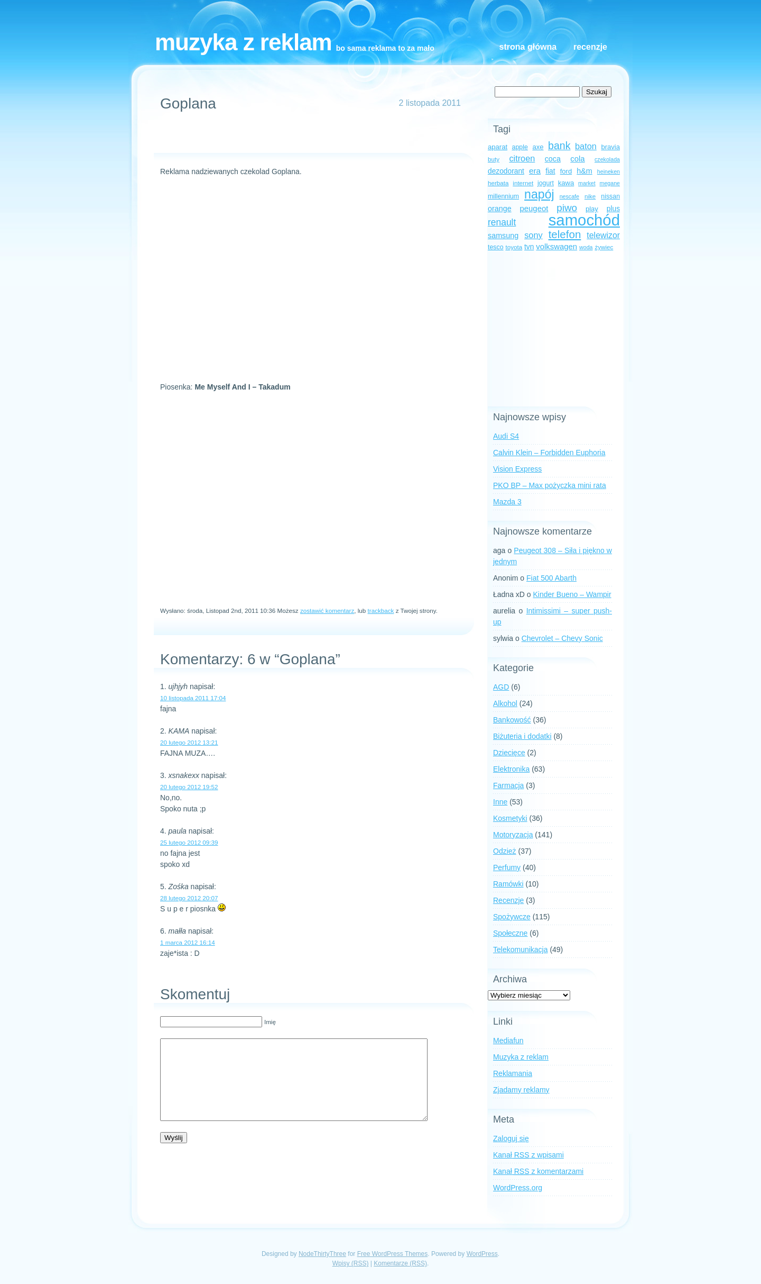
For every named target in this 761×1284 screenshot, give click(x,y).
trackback (381, 610)
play (592, 209)
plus (613, 209)
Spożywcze (512, 916)
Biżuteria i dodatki (522, 736)
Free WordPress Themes (392, 1254)
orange (500, 208)
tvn (529, 247)
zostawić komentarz (327, 610)
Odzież (504, 851)
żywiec (604, 246)
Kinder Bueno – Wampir (572, 594)
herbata (498, 182)
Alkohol (505, 703)
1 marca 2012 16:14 (187, 942)
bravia (610, 147)
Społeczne (510, 933)
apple (520, 147)
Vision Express (517, 469)
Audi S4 (506, 436)
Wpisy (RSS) (350, 1263)
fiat (550, 171)
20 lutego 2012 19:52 (189, 786)
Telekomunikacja (520, 949)
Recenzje (590, 46)
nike (590, 196)
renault (502, 222)
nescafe (569, 196)
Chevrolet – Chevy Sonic (562, 638)
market (587, 183)
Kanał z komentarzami (538, 1171)
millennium (503, 196)
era (535, 170)
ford (566, 171)
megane (610, 183)
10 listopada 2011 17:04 (193, 697)
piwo (566, 207)
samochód (584, 220)
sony (533, 235)
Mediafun (508, 1040)
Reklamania (512, 1073)
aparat (497, 147)
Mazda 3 (507, 502)
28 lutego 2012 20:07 (189, 897)
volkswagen (556, 246)
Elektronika (511, 769)
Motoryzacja (513, 834)
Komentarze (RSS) (400, 1263)
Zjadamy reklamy (521, 1090)
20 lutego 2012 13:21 (189, 742)
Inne (500, 802)
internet (523, 182)
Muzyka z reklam (243, 42)
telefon (565, 234)
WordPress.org (517, 1187)
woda (585, 247)
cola (577, 159)
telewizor (603, 235)
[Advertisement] (309, 137)
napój (539, 194)
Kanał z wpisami (528, 1155)
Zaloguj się (511, 1138)
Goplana (188, 103)
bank (559, 145)
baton (586, 146)
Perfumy (507, 867)
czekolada (607, 159)
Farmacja (508, 785)
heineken (608, 171)
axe (537, 147)
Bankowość (512, 720)
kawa (566, 183)
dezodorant (506, 171)
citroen (522, 158)
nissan (610, 196)
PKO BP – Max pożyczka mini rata (549, 485)
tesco (496, 247)
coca (553, 159)
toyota (513, 246)
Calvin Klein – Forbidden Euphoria (549, 452)
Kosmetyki (510, 818)
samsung (503, 235)
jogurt (545, 183)
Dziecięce (509, 752)
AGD (501, 687)
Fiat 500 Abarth (551, 578)
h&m (584, 171)
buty (493, 159)
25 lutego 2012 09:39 (189, 842)
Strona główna (527, 46)
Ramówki (508, 884)
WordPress (482, 1254)
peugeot (534, 208)
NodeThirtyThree (322, 1254)
